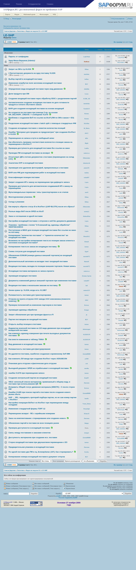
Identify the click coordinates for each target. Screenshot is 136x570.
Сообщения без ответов (11, 28)
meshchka (87, 103)
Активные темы (25, 28)
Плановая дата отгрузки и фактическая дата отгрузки (32, 363)
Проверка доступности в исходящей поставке (29, 428)
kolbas (87, 79)
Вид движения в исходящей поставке (25, 344)
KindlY (86, 378)
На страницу (118, 42)
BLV (86, 84)
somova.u (86, 153)
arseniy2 (86, 211)
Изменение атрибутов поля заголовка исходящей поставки (35, 83)
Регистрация (15, 19)
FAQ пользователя (116, 19)
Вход (6, 19)
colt (86, 363)
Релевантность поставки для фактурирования (29, 349)
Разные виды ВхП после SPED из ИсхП (26, 211)
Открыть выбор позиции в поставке (25, 324)
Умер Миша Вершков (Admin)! (22, 61)
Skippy (86, 423)
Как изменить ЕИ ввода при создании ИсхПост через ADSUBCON (38, 359)
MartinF (86, 261)
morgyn (86, 433)
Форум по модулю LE (33, 31)
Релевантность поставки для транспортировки (30, 295)
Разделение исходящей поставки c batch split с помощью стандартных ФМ (42, 123)
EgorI (86, 251)
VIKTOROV (121, 62)
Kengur (86, 310)
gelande (121, 198)
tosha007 (86, 177)
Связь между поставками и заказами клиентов (30, 433)
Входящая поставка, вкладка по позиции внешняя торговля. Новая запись (42, 266)
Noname (120, 320)
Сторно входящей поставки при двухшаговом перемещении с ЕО (38, 442)
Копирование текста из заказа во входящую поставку (33, 247)
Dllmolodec (86, 158)
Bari (121, 277)
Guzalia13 (87, 108)
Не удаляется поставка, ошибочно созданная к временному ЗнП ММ (39, 354)
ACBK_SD (86, 98)
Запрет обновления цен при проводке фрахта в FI (31, 315)
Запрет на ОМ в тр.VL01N (20, 69)
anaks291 (86, 168)
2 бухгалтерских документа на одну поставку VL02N (32, 73)
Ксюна (86, 113)
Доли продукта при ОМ (19, 94)
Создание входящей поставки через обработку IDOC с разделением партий (43, 98)
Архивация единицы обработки (23, 310)
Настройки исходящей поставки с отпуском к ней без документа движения (42, 221)
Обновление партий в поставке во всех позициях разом (34, 423)
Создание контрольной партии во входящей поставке (33, 378)
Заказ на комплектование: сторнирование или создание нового (37, 418)
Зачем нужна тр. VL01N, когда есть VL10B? (28, 290)
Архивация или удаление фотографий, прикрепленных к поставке (38, 168)
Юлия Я (86, 413)
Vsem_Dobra (87, 403)
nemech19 (87, 290)
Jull (86, 285)
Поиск (129, 19)
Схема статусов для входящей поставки (27, 251)
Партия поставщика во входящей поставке (28, 319)
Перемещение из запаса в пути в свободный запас (31, 138)
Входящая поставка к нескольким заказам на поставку (33, 285)
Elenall (86, 241)
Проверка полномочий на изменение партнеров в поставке (35, 305)
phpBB (58, 496)
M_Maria (86, 128)
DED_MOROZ (121, 90)
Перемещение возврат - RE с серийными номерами (32, 413)
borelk (86, 398)
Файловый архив (29, 14)
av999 (86, 359)
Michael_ (121, 168)
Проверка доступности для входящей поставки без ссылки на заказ (39, 148)
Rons (121, 70)
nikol (86, 300)
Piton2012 (87, 236)
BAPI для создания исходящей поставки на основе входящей (36, 109)
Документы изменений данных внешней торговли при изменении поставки (42, 281)
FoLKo (86, 452)
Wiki (54, 14)
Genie (121, 414)
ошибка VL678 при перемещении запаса (26, 373)
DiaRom (86, 61)
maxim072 (86, 256)
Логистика (20, 31)
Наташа (121, 85)
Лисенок (86, 383)
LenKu (86, 148)
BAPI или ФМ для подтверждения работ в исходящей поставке (37, 173)
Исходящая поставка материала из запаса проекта (31, 271)
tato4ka (86, 368)
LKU (121, 139)
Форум (16, 14)
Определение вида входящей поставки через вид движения (36, 89)
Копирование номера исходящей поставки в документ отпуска (37, 457)
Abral (121, 262)
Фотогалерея (44, 14)
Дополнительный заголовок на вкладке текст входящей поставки (38, 261)
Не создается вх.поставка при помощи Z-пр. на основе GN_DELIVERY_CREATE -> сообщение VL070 (33, 113)
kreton (86, 246)
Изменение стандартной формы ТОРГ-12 (27, 409)
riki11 (86, 133)
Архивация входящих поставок (23, 276)
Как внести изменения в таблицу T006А (26, 339)
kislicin (14, 37)
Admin (121, 286)
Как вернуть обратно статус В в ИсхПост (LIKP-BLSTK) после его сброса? (42, 207)
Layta (86, 182)
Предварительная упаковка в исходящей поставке (31, 447)
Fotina (121, 75)
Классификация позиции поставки (24, 177)
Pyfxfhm (86, 123)
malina (86, 172)
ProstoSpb (87, 409)
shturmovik (86, 163)
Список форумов (9, 31)
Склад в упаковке (16, 202)
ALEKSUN (86, 334)
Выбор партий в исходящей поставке (25, 79)
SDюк (86, 69)
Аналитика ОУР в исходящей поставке (26, 163)
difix (86, 138)
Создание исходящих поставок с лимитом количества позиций (37, 128)
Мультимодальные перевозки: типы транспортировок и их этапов (38, 192)
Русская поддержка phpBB (68, 497)
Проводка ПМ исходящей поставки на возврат (29, 153)
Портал (7, 14)
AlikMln (86, 89)
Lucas (86, 94)
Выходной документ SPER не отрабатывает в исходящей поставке (39, 368)
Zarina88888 (86, 354)
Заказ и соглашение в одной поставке (26, 216)
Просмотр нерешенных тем (12, 26)
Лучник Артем (86, 276)
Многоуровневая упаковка (20, 197)
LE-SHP (44, 31)
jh (86, 315)
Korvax (121, 94)
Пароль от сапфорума (18, 57)
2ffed (121, 80)
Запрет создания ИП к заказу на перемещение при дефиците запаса (39, 182)
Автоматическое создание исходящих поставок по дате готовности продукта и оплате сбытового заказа (39, 103)
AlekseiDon (86, 216)
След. (131, 42)
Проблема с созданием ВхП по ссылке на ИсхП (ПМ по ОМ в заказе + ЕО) (41, 118)
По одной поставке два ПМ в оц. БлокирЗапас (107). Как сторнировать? (41, 452)
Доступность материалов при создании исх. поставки (33, 437)
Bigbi (86, 143)
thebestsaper (86, 329)
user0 (86, 192)
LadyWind (86, 56)
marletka (86, 74)
